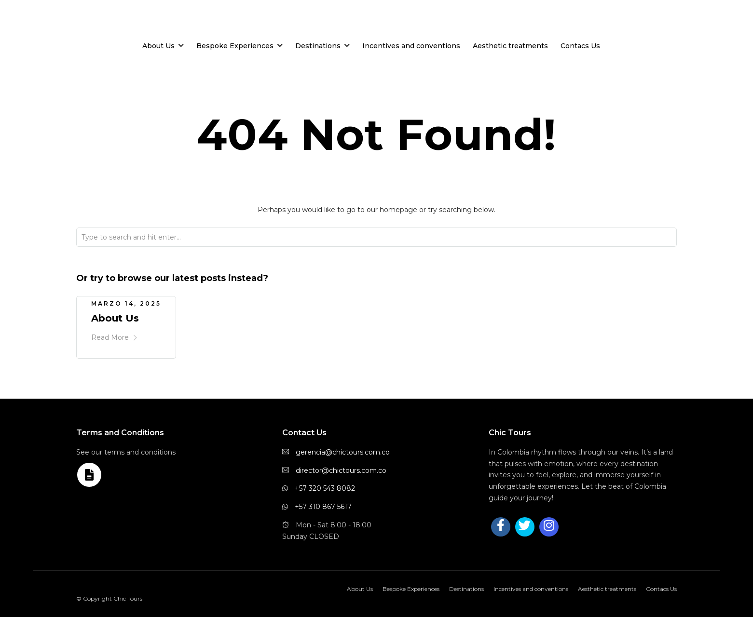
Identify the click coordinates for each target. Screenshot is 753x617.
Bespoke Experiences (235, 45)
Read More (114, 335)
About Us (158, 45)
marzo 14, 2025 (126, 301)
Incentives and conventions (411, 45)
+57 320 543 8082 (325, 486)
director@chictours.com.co (341, 468)
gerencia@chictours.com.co (343, 450)
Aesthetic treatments (510, 45)
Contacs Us (580, 45)
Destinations (318, 45)
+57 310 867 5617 (323, 504)
